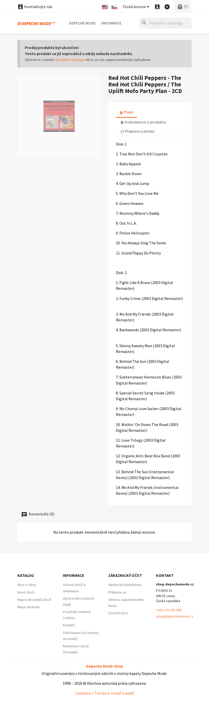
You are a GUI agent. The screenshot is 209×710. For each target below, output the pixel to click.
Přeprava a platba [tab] (137, 131)
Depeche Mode (82, 23)
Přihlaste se (117, 592)
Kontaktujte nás (35, 6)
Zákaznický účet (125, 575)
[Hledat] (165, 23)
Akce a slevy (26, 584)
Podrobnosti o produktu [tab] (143, 122)
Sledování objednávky (125, 584)
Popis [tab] (126, 112)
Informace (111, 23)
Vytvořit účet (118, 613)
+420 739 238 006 (168, 610)
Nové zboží (25, 592)
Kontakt (69, 625)
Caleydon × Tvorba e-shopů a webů (104, 693)
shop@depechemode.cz (174, 616)
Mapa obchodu (28, 607)
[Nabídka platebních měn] (137, 7)
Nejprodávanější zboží (34, 599)
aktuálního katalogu (70, 59)
